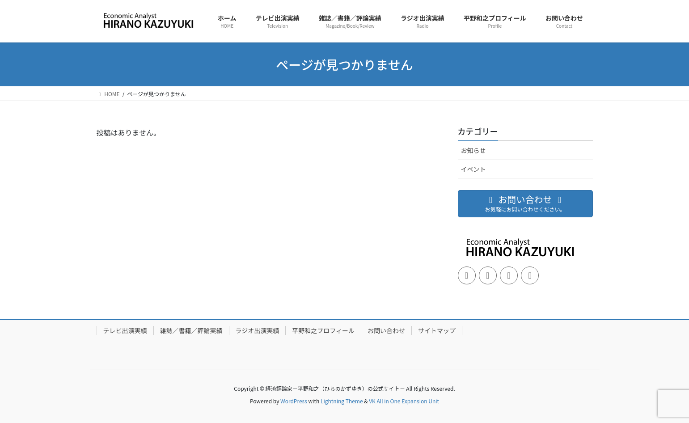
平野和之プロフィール (323, 330)
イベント (473, 169)
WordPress (293, 401)
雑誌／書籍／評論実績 (191, 330)
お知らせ (473, 150)
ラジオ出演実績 (257, 330)
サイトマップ (437, 330)
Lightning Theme (342, 401)
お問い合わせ (386, 330)
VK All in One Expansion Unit (404, 401)
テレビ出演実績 (125, 330)
